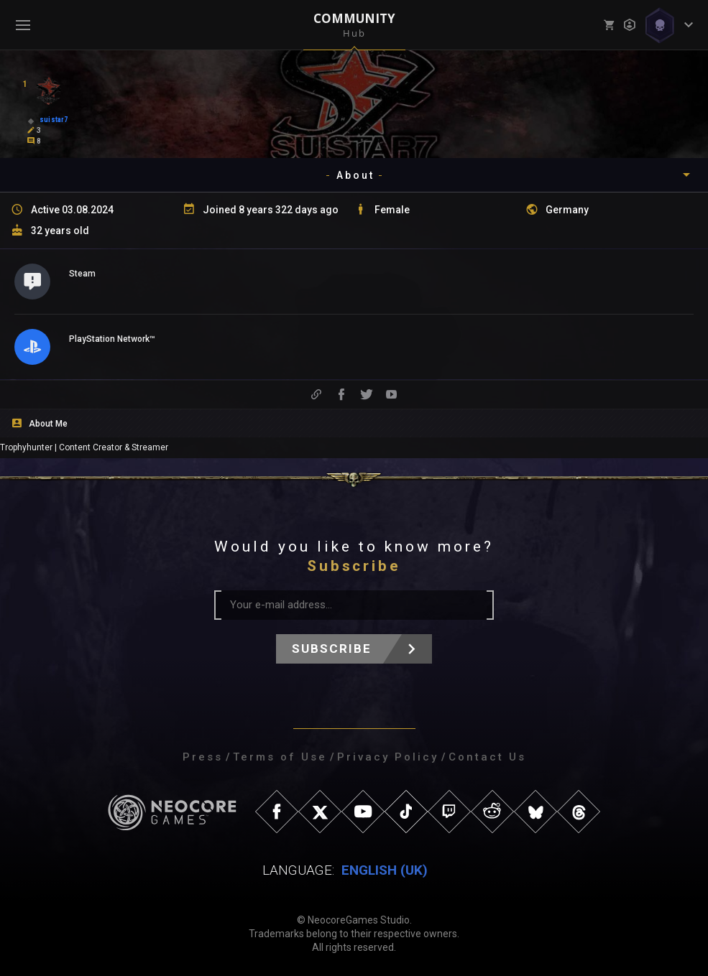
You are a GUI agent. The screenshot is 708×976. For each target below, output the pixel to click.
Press (203, 756)
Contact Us (487, 756)
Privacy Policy (387, 756)
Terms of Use (280, 756)
